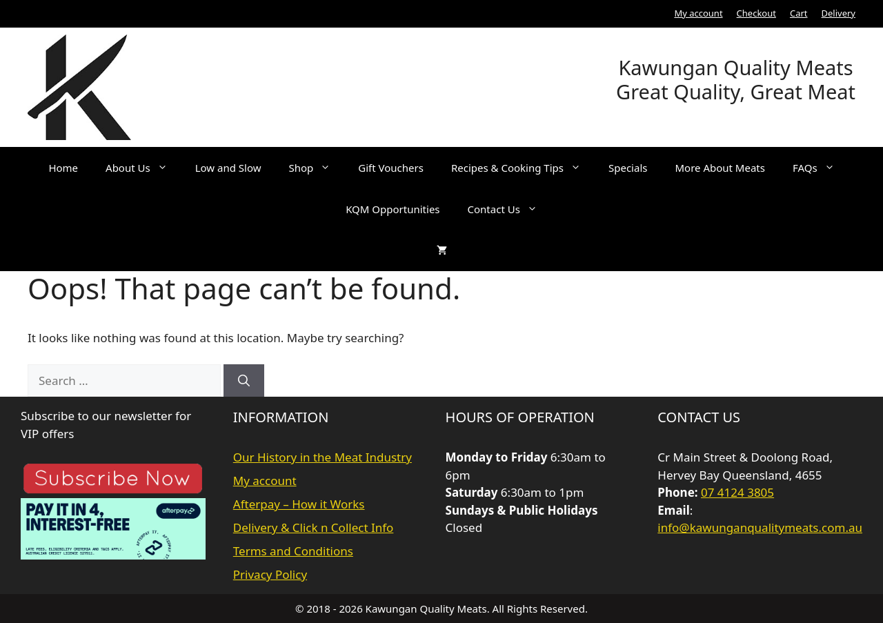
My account (698, 13)
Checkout (756, 13)
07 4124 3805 (737, 492)
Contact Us (509, 209)
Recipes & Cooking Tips (523, 167)
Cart (799, 13)
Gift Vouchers (391, 168)
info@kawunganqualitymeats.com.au (759, 527)
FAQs (821, 167)
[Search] (244, 380)
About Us (143, 167)
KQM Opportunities (392, 209)
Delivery (838, 13)
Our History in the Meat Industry (322, 457)
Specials (627, 168)
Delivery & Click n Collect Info (313, 527)
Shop (317, 167)
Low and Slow (228, 168)
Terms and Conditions (293, 551)
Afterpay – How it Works (299, 504)
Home (63, 168)
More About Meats (720, 168)
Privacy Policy (270, 574)
